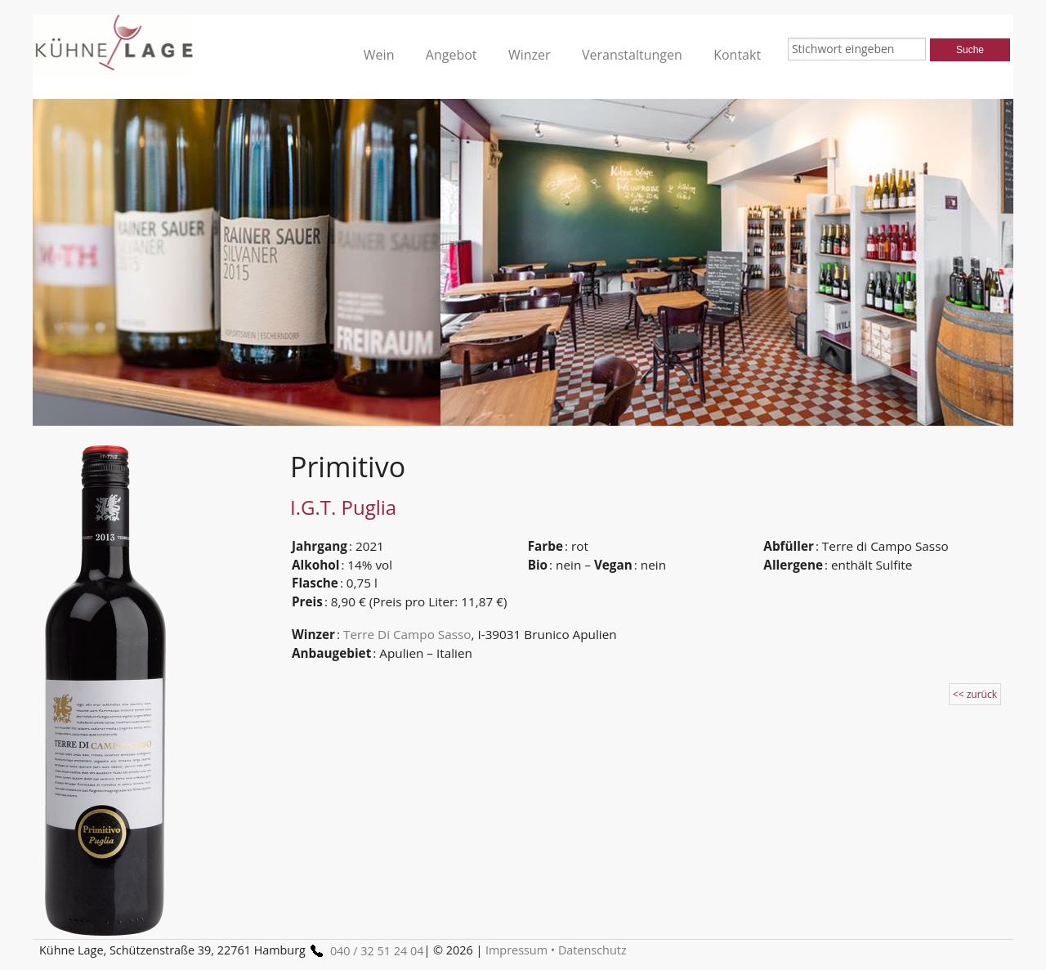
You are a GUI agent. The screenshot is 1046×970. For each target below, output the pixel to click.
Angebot (451, 55)
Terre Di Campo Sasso (407, 634)
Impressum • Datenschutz (556, 950)
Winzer (529, 55)
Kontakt (737, 55)
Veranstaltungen (632, 55)
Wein (379, 55)
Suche (970, 50)
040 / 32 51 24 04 (364, 951)
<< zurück (975, 694)
